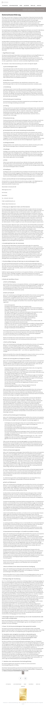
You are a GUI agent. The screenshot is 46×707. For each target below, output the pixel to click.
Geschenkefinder (17, 684)
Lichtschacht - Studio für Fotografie (29, 9)
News (25, 684)
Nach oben (23, 672)
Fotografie (8, 684)
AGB (19, 702)
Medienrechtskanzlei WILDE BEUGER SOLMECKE (14, 670)
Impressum (5, 702)
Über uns (38, 684)
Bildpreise (31, 684)
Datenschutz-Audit (26, 669)
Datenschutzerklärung (13, 702)
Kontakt (23, 686)
